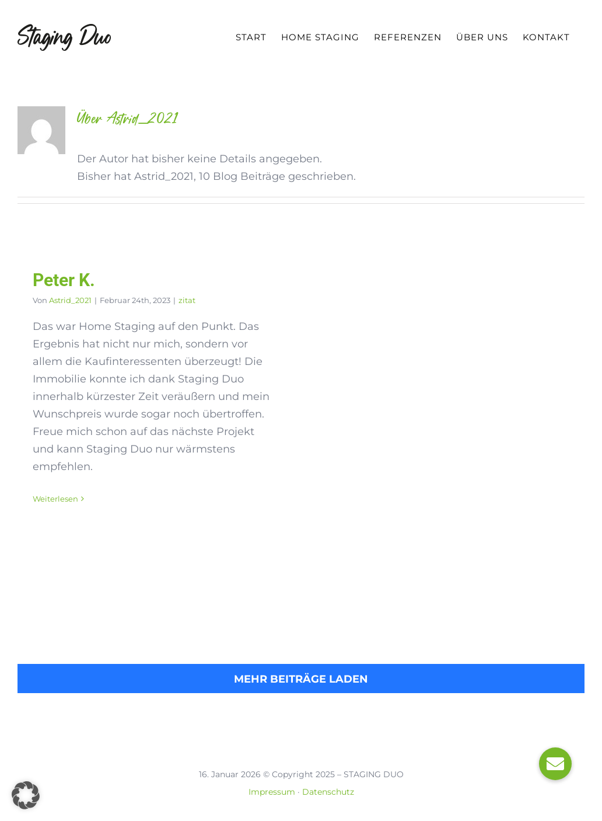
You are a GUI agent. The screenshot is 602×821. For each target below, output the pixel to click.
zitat (186, 300)
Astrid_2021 (70, 300)
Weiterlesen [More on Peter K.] (55, 498)
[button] (25, 795)
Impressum (272, 792)
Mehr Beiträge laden (301, 679)
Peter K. (64, 280)
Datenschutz (328, 792)
